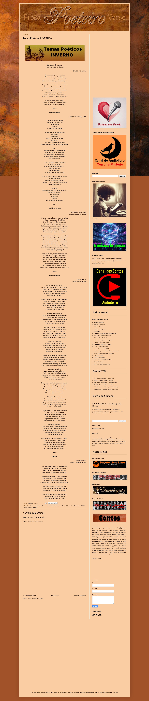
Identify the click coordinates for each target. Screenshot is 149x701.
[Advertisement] (55, 579)
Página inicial (55, 595)
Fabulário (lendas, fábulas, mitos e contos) (106, 387)
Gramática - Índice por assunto (102, 344)
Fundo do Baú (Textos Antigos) (103, 340)
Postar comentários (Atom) (35, 598)
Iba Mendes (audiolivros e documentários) (106, 382)
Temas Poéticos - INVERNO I (31, 507)
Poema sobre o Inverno (36, 505)
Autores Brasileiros (99, 324)
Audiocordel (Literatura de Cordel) (104, 378)
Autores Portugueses (100, 329)
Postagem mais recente (29, 595)
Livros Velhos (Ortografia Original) (104, 353)
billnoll (102, 692)
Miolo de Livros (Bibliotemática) (103, 359)
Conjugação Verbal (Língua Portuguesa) (105, 333)
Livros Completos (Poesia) (101, 346)
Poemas (44, 505)
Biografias (97, 331)
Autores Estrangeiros (100, 327)
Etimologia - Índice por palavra (102, 335)
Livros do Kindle (98, 355)
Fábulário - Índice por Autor (102, 342)
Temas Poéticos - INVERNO (78, 505)
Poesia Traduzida (99, 362)
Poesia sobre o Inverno (56, 505)
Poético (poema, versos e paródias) (104, 380)
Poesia (48, 505)
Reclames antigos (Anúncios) (102, 364)
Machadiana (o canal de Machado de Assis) (106, 389)
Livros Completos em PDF (101, 349)
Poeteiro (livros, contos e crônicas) (104, 384)
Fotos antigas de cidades (101, 337)
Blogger (115, 692)
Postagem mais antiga (80, 595)
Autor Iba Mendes (99, 322)
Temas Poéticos (66, 505)
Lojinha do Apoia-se (99, 357)
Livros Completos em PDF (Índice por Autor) (106, 351)
